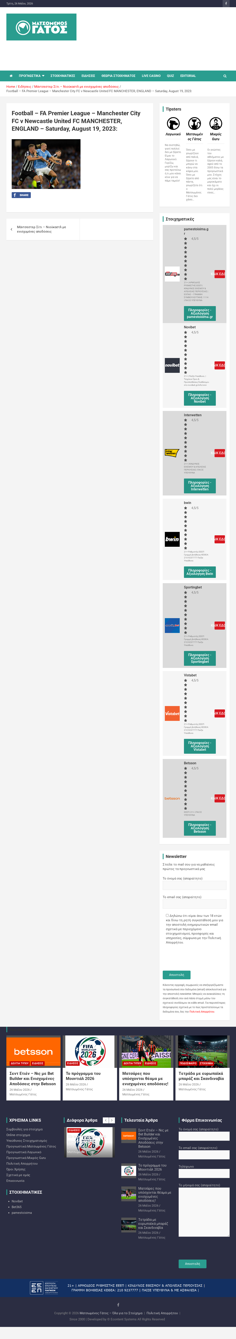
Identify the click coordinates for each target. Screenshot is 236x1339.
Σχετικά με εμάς (18, 1175)
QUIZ (170, 76)
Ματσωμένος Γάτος (23, 1094)
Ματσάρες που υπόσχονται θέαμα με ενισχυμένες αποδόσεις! (145, 1078)
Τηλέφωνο (204, 1170)
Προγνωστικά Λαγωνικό (23, 1152)
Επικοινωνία (15, 1181)
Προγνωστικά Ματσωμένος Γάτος (31, 1146)
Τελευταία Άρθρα (141, 1120)
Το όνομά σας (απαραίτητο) (194, 882)
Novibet (17, 1201)
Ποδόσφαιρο (188, 1063)
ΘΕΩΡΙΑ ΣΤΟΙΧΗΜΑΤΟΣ (119, 76)
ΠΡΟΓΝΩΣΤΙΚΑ (30, 76)
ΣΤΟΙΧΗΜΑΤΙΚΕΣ (63, 76)
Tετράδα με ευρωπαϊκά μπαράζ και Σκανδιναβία (201, 1076)
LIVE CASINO (151, 76)
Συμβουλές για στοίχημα (24, 1129)
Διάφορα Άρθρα (82, 1120)
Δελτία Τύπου (19, 1063)
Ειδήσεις (37, 1063)
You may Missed (24, 1029)
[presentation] (195, 958)
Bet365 (16, 1207)
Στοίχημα (206, 1063)
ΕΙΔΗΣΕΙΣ (88, 76)
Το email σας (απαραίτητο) (194, 900)
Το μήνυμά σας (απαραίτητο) (204, 1210)
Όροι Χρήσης (15, 1169)
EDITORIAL (188, 76)
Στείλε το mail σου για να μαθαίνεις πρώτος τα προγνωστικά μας (189, 867)
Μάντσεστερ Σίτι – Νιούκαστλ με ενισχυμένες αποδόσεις (41, 229)
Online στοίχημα (18, 1135)
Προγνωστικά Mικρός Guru (26, 1158)
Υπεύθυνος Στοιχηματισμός (26, 1141)
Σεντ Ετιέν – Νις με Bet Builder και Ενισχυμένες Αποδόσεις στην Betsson (33, 1078)
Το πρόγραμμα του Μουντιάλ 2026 (83, 1076)
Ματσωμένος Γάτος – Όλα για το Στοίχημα (111, 1313)
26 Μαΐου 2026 (20, 1089)
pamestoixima (22, 1213)
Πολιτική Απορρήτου (201, 1011)
